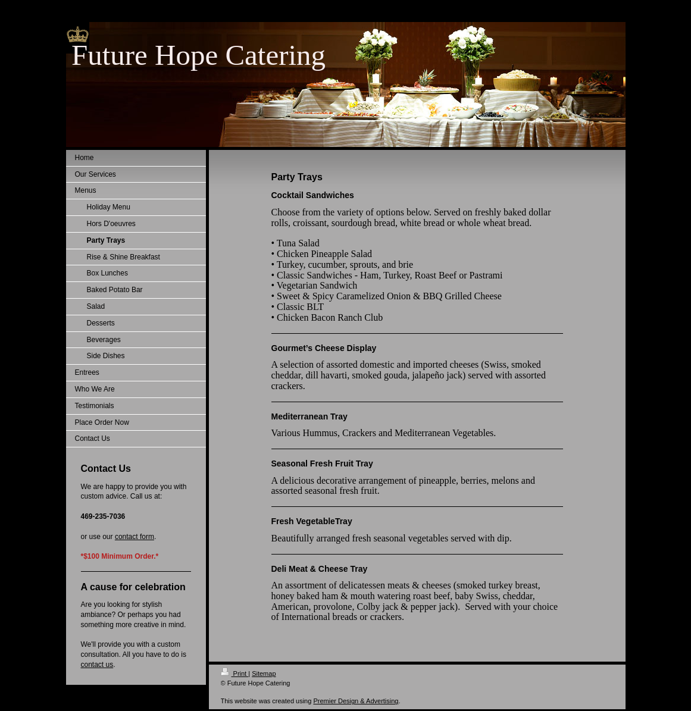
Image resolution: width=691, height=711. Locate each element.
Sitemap (264, 673)
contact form (134, 537)
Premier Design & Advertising (355, 700)
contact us (97, 664)
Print (235, 673)
